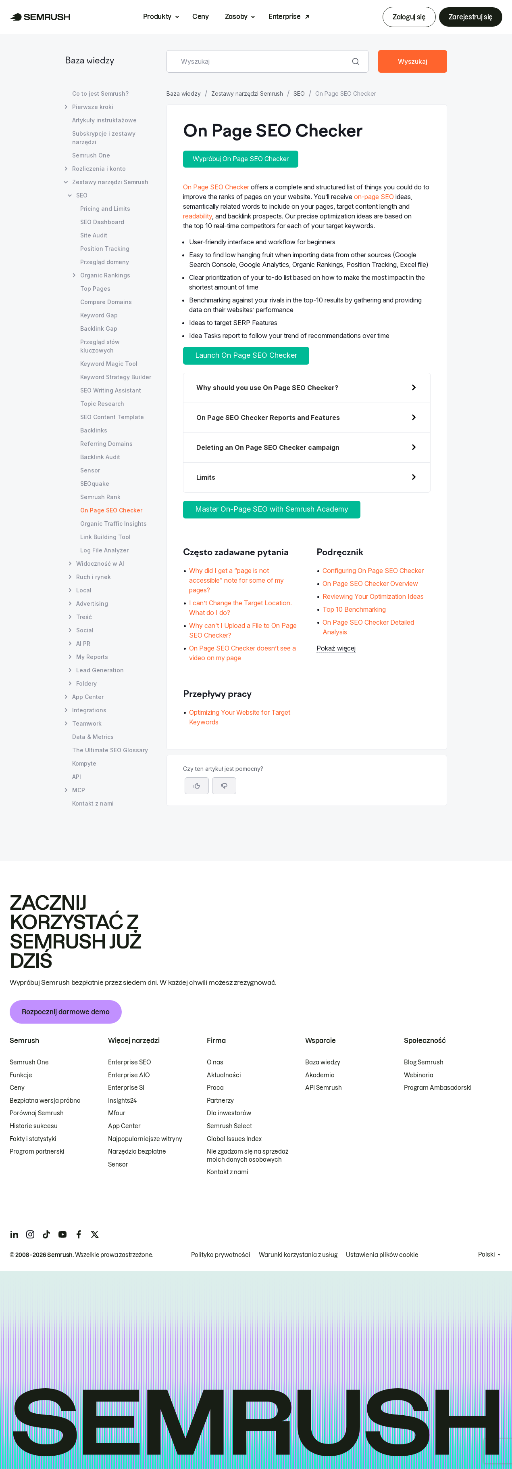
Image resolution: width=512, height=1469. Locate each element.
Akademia (320, 1075)
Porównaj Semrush (37, 1113)
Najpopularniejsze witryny (145, 1139)
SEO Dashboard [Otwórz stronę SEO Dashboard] (102, 221)
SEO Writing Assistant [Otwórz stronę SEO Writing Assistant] (110, 390)
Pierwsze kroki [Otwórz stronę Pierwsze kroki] (92, 107)
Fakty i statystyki (33, 1139)
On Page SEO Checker (216, 187)
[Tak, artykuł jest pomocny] (197, 785)
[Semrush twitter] (95, 1234)
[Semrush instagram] (30, 1234)
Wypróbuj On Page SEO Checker (241, 159)
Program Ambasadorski (438, 1088)
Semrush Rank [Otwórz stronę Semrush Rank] (100, 496)
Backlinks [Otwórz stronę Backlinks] (93, 430)
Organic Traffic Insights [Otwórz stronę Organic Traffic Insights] (113, 523)
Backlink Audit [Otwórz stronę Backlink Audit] (100, 456)
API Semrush (323, 1088)
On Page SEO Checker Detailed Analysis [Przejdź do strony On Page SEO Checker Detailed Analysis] (368, 627)
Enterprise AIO (129, 1075)
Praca (215, 1088)
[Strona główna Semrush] (40, 17)
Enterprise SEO (129, 1062)
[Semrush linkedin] (14, 1234)
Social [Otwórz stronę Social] (85, 630)
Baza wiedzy (89, 61)
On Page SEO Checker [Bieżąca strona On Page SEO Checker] (111, 510)
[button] (224, 785)
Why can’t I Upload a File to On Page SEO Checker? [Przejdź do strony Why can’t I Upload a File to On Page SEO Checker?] (243, 630)
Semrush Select (229, 1126)
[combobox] (258, 61)
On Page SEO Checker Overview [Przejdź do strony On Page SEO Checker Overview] (370, 583)
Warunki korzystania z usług (298, 1255)
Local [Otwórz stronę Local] (84, 590)
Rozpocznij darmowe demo (66, 1012)
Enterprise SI (126, 1088)
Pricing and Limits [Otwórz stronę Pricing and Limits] (105, 208)
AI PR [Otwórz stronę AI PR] (83, 643)
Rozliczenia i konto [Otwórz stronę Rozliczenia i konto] (99, 168)
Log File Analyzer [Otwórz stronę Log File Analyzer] (104, 550)
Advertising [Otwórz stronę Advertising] (92, 603)
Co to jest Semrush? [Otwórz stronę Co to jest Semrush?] (100, 93)
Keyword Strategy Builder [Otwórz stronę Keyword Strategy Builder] (115, 377)
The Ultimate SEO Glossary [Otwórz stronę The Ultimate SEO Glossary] (110, 750)
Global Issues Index (234, 1139)
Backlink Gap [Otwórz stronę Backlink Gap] (98, 328)
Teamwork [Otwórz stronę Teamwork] (87, 723)
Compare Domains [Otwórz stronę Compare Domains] (106, 301)
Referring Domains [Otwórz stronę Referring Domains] (106, 443)
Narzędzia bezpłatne (137, 1151)
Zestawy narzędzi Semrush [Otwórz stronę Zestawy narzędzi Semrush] (110, 181)
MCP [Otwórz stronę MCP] (78, 790)
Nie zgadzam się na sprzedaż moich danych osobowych (247, 1155)
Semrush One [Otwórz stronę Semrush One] (91, 155)
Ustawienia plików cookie (382, 1255)
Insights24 (122, 1101)
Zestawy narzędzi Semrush (247, 93)
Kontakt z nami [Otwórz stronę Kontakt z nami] (93, 803)
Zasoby (236, 16)
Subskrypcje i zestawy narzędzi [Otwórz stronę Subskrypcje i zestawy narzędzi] (103, 137)
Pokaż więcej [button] (336, 648)
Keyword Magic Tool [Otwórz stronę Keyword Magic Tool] (108, 363)
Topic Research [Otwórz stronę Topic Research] (102, 403)
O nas (215, 1062)
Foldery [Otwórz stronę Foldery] (86, 683)
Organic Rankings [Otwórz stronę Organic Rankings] (105, 275)
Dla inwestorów (229, 1113)
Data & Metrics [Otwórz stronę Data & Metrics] (93, 736)
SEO (299, 93)
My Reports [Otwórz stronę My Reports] (92, 657)
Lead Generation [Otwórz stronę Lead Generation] (100, 670)
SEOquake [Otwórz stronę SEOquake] (94, 483)
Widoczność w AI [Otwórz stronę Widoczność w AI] (100, 563)
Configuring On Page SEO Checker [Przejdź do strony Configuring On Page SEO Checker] (373, 571)
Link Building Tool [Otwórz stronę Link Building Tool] (105, 536)
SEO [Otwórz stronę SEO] (81, 195)
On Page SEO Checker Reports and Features (268, 417)
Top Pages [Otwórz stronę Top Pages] (95, 288)
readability (197, 216)
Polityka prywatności (220, 1255)
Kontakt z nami (227, 1172)
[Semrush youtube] (62, 1234)
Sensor (118, 1164)
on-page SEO (374, 197)
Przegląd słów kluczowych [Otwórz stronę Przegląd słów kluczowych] (100, 346)
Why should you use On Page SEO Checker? (267, 388)
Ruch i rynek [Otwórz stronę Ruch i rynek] (93, 577)
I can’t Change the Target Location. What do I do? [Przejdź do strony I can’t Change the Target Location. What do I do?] (240, 608)
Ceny (200, 16)
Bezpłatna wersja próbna (45, 1101)
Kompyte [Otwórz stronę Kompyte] (84, 763)
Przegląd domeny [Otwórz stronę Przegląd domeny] (104, 261)
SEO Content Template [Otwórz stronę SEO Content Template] (112, 416)
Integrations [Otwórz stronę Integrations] (89, 710)
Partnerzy (220, 1101)
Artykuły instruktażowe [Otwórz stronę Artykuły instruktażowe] (104, 120)
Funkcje (21, 1075)
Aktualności (224, 1075)
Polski (486, 1254)
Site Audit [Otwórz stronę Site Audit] (93, 235)
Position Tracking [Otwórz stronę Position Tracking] (104, 248)
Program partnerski (37, 1151)
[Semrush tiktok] (46, 1234)
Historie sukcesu (34, 1126)
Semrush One (29, 1062)
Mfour (116, 1113)
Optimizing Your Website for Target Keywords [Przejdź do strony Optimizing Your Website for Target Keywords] (239, 717)
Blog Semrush (423, 1062)
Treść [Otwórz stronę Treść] (84, 617)
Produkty (157, 16)
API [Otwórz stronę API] (76, 776)
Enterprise (284, 16)
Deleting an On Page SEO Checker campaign (267, 447)
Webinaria (418, 1075)
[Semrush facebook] (79, 1234)
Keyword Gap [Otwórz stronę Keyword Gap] (99, 315)
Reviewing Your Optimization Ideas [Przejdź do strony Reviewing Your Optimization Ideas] (373, 596)
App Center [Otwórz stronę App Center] (88, 697)
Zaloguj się (409, 17)
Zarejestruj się (471, 17)
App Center (124, 1126)
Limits (205, 477)
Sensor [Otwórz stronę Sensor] (90, 470)
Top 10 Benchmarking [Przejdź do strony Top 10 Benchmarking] (354, 609)
